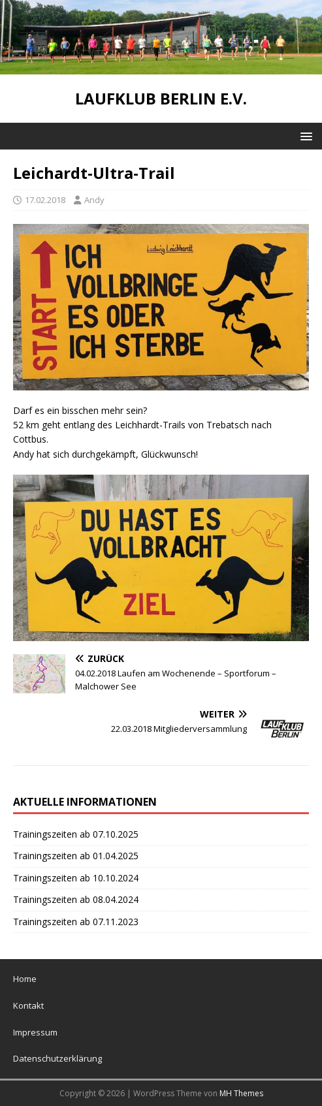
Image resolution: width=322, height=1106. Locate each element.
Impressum (35, 1032)
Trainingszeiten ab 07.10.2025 (75, 834)
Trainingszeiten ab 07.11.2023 (75, 921)
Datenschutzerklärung (57, 1058)
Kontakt (28, 1005)
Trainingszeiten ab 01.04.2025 (75, 855)
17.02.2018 (45, 200)
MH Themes (241, 1093)
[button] (304, 135)
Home (25, 979)
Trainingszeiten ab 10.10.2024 (75, 878)
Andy (94, 200)
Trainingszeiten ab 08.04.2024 (75, 899)
